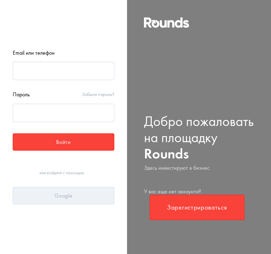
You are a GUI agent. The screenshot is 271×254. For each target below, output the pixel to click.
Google (63, 195)
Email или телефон (34, 53)
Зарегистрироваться (197, 207)
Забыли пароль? (98, 94)
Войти (63, 142)
